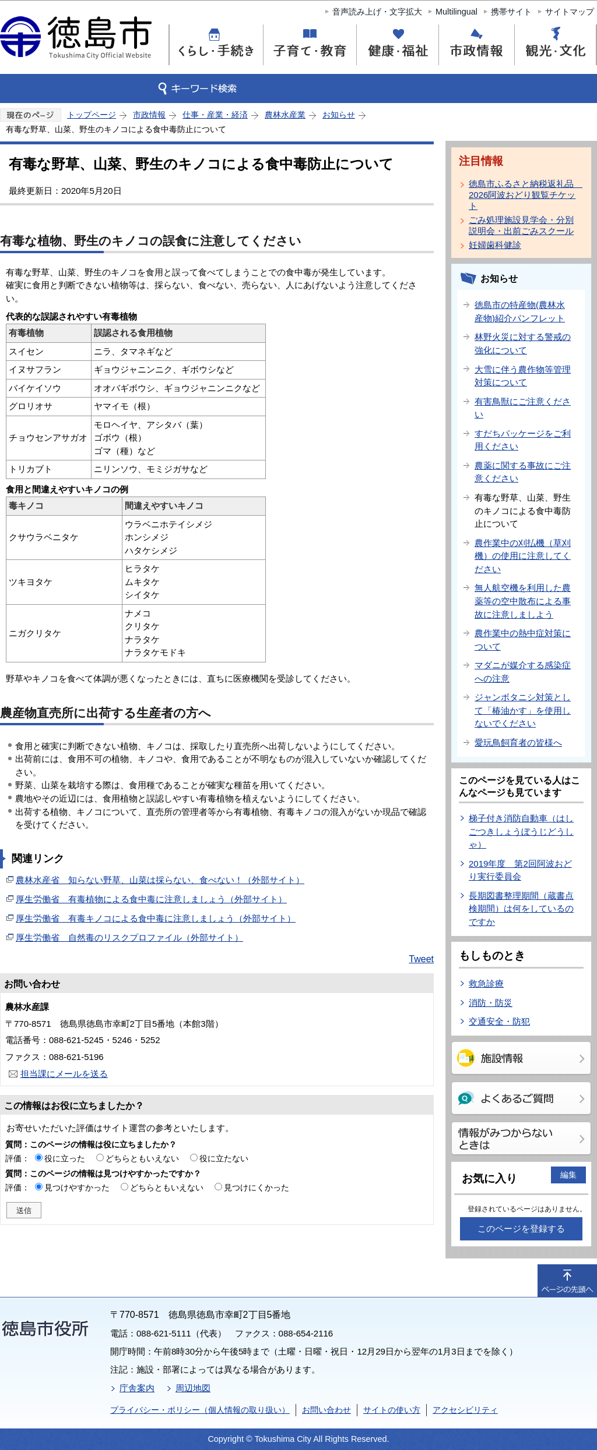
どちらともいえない (142, 1158)
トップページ (91, 114)
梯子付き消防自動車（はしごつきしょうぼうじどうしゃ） (521, 831)
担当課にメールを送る (64, 1074)
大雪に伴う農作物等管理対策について (523, 376)
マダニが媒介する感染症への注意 (523, 671)
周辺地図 (192, 1388)
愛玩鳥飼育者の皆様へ (518, 742)
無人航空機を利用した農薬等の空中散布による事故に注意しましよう (523, 601)
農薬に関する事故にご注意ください (523, 472)
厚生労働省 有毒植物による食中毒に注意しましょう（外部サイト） (151, 899)
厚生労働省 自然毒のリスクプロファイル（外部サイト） (129, 937)
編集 (568, 1174)
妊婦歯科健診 (495, 245)
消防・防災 (490, 1003)
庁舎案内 (137, 1388)
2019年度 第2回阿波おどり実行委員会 (520, 870)
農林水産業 (285, 114)
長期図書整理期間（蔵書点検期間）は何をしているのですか (521, 909)
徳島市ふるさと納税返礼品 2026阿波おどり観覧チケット (523, 195)
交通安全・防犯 (499, 1021)
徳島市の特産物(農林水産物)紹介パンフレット (520, 311)
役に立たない (223, 1158)
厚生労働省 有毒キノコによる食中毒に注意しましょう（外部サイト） (156, 918)
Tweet (421, 959)
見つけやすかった (77, 1187)
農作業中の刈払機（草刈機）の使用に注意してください (523, 556)
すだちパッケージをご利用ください (523, 440)
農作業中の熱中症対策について (523, 639)
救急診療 (486, 983)
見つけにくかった (256, 1187)
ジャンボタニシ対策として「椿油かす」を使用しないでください (523, 710)
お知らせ (338, 114)
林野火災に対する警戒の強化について (523, 343)
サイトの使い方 (391, 1409)
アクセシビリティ (465, 1409)
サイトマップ (569, 11)
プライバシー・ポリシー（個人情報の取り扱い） (200, 1409)
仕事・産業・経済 (215, 114)
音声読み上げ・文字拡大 (377, 11)
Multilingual (456, 11)
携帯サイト (511, 11)
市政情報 (149, 114)
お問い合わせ (326, 1409)
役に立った (64, 1158)
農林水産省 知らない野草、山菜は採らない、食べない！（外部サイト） (160, 880)
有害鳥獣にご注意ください (523, 408)
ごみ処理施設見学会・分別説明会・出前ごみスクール (521, 225)
